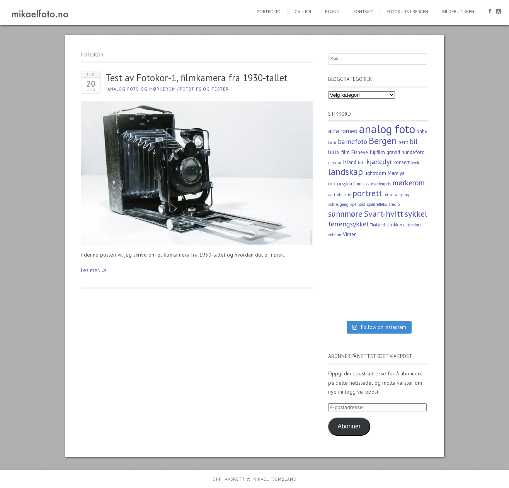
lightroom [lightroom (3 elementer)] (375, 173)
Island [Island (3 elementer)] (349, 162)
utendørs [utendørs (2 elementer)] (413, 225)
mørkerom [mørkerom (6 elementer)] (409, 182)
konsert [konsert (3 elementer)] (401, 162)
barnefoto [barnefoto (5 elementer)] (352, 141)
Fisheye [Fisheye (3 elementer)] (359, 152)
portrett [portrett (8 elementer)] (367, 193)
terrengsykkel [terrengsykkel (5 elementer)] (348, 223)
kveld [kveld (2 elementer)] (415, 162)
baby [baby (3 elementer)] (422, 131)
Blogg (332, 11)
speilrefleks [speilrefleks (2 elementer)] (377, 204)
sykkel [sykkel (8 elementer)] (416, 213)
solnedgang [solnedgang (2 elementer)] (338, 204)
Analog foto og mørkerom (141, 89)
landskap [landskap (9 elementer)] (345, 171)
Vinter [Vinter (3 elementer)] (349, 234)
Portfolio (269, 11)
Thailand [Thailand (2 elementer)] (377, 225)
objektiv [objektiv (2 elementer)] (344, 194)
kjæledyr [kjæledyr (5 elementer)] (379, 161)
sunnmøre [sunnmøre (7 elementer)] (345, 214)
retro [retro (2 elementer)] (387, 194)
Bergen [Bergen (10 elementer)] (383, 141)
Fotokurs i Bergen (407, 11)
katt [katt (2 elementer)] (361, 162)
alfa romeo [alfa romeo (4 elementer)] (342, 131)
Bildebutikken (458, 11)
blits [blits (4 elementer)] (334, 152)
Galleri (303, 11)
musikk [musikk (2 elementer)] (363, 184)
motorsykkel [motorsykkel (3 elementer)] (341, 183)
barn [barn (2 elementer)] (332, 142)
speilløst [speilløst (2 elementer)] (357, 204)
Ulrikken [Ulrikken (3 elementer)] (395, 224)
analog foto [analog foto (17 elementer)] (387, 129)
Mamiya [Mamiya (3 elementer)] (396, 173)
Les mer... (94, 269)
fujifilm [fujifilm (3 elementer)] (377, 152)
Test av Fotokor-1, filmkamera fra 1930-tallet (197, 78)
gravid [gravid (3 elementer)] (393, 152)
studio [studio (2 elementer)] (394, 204)
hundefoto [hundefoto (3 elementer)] (413, 152)
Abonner (349, 426)
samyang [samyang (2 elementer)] (401, 194)
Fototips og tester (204, 89)
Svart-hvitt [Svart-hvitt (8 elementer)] (383, 213)
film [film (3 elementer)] (345, 152)
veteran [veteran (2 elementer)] (334, 234)
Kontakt (363, 11)
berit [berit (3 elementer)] (403, 142)
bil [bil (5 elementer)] (413, 141)
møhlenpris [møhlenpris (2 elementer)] (381, 184)
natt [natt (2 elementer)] (331, 194)
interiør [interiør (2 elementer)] (334, 162)
